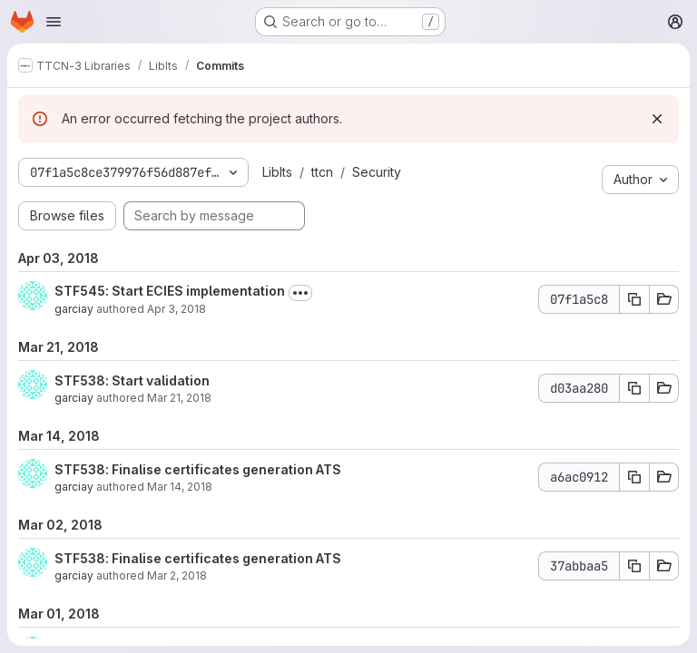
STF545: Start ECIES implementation (169, 290)
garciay (73, 309)
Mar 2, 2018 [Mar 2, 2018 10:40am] (177, 575)
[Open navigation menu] (53, 21)
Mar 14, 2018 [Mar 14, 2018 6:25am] (179, 486)
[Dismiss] (657, 119)
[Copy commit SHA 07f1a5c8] (634, 299)
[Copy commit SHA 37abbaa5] (634, 565)
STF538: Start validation (132, 380)
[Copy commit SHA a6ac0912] (634, 477)
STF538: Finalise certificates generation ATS (197, 469)
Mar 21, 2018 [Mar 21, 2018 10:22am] (179, 397)
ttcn (322, 172)
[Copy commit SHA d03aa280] (634, 388)
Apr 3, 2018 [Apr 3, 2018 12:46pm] (176, 309)
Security (376, 172)
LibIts (277, 172)
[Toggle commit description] (300, 293)
